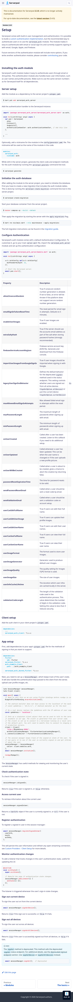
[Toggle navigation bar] (3, 3)
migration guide (51, 229)
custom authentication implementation (26, 39)
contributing (53, 55)
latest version (43, 18)
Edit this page (9, 972)
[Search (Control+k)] (69, 3)
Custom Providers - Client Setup (18, 848)
